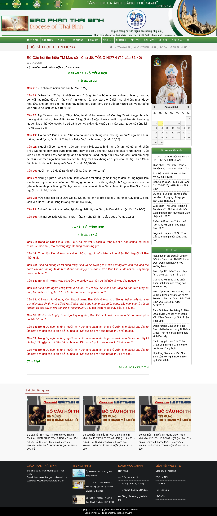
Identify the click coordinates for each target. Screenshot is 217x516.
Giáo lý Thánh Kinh (145, 47)
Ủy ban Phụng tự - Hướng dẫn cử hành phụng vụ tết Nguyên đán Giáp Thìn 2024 (170, 197)
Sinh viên (150, 40)
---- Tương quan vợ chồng (131, 483)
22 (189, 132)
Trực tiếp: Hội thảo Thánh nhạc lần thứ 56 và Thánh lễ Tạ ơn (170, 273)
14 (183, 128)
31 (162, 142)
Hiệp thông (78, 40)
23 (156, 137)
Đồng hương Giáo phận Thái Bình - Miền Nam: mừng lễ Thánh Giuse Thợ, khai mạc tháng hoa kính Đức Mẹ (171, 331)
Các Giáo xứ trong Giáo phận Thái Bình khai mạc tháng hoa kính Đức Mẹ (169, 283)
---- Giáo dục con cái (128, 477)
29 (189, 137)
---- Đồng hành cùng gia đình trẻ (132, 498)
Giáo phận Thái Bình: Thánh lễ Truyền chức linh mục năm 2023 (171, 167)
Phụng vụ (177, 40)
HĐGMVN (160, 496)
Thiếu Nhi (122, 40)
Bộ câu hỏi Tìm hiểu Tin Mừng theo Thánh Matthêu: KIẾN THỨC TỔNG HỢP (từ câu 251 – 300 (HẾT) (52, 437)
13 (178, 128)
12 (173, 128)
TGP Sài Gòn (162, 490)
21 (183, 132)
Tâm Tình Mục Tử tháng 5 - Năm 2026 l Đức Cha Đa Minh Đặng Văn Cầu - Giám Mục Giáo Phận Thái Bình (171, 315)
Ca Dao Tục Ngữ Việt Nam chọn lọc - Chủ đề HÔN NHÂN (171, 158)
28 (183, 137)
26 (173, 137)
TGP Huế (160, 483)
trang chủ (123, 47)
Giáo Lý (108, 40)
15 (189, 128)
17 (162, 132)
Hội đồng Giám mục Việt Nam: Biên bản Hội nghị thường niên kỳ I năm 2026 (170, 356)
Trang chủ (33, 40)
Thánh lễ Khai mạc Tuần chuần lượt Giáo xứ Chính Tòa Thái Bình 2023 (170, 225)
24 (162, 137)
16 (156, 132)
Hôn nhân (123, 471)
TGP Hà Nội (162, 477)
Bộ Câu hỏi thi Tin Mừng (173, 47)
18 (167, 132)
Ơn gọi (164, 40)
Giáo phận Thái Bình (166, 471)
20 (178, 132)
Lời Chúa (94, 40)
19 (173, 132)
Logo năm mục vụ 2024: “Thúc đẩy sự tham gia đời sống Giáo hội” (170, 236)
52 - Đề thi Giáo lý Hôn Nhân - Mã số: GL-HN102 (169, 175)
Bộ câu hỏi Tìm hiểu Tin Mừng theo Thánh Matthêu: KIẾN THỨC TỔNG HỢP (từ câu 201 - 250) (109, 437)
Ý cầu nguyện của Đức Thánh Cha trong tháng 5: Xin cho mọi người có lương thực (170, 345)
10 (162, 128)
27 (178, 137)
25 (167, 137)
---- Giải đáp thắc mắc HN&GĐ (133, 490)
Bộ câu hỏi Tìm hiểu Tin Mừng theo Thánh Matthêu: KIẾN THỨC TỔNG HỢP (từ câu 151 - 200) (165, 437)
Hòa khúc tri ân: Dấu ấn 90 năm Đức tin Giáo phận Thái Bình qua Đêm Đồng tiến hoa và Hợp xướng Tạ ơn (171, 261)
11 (167, 128)
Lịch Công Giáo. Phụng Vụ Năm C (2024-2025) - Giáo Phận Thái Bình (171, 185)
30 (156, 142)
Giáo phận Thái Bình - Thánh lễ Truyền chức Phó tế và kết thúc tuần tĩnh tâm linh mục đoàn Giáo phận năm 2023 (171, 211)
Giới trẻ (136, 40)
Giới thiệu (48, 40)
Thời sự (63, 40)
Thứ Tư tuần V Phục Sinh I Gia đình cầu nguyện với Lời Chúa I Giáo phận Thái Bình (99, 486)
